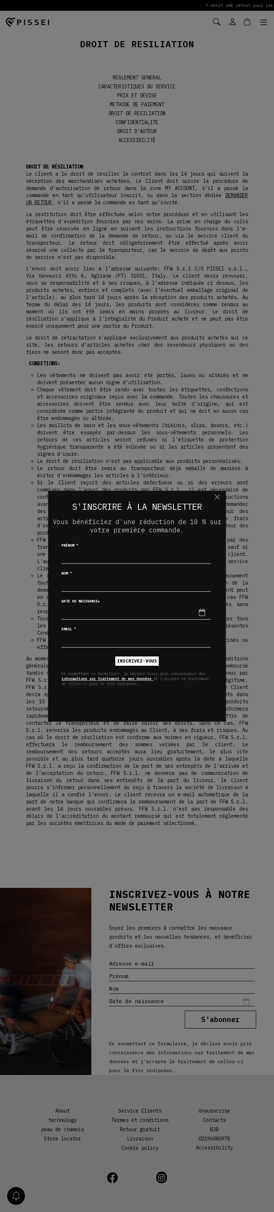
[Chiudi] (217, 497)
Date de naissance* (80, 601)
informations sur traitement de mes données (107, 678)
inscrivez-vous (137, 661)
